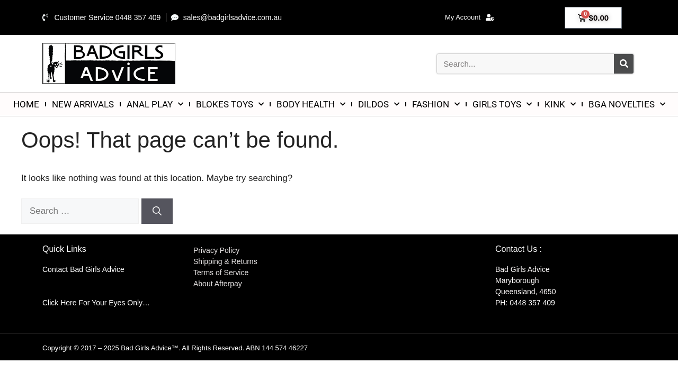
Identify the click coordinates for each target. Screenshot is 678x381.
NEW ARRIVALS (83, 104)
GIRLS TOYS (502, 104)
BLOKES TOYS (230, 104)
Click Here (59, 302)
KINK (560, 104)
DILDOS (378, 104)
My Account (469, 17)
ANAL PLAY (155, 104)
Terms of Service (220, 272)
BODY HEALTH (310, 104)
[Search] (624, 64)
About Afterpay (217, 283)
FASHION (436, 104)
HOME (26, 104)
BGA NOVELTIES (626, 104)
